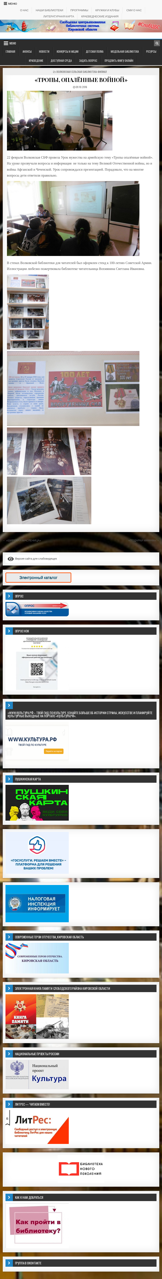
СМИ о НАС (134, 10)
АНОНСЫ (27, 51)
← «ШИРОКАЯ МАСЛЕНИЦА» (22, 540)
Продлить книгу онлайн (119, 60)
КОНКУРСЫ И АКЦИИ (67, 51)
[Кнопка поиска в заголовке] (157, 43)
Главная (10, 51)
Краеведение (36, 60)
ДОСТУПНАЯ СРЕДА (61, 60)
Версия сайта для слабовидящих (32, 558)
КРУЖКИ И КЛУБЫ (107, 10)
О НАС (24, 10)
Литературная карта (58, 16)
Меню (12, 3)
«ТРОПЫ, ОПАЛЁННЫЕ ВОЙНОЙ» (81, 79)
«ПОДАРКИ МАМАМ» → (143, 540)
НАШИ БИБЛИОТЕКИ (49, 10)
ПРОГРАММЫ (79, 10)
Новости (44, 51)
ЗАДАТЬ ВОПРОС (88, 60)
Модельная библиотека (125, 51)
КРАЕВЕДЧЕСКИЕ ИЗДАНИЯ (100, 16)
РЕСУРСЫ (151, 51)
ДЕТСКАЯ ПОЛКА (94, 51)
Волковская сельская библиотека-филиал (82, 71)
